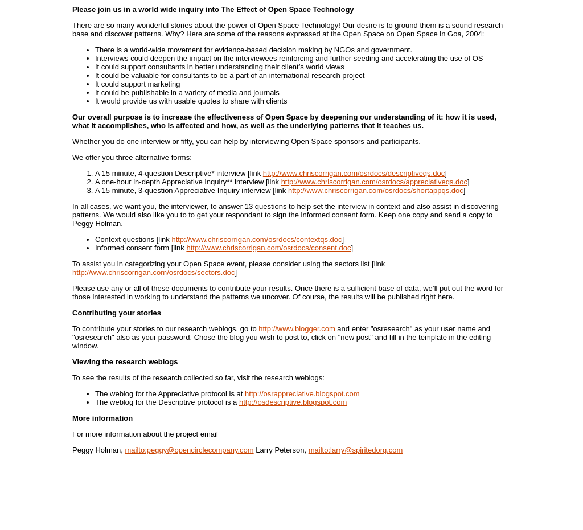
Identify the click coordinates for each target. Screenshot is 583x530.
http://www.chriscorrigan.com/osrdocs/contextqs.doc (256, 239)
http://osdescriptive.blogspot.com (293, 402)
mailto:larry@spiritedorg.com (356, 450)
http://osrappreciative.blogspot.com (302, 393)
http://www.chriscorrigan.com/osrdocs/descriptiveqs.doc (354, 173)
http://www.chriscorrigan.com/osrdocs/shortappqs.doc (375, 190)
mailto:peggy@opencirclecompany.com (189, 450)
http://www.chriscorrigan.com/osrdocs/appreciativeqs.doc (374, 182)
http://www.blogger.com (296, 328)
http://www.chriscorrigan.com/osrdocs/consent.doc (268, 248)
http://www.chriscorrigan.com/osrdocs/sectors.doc (153, 272)
